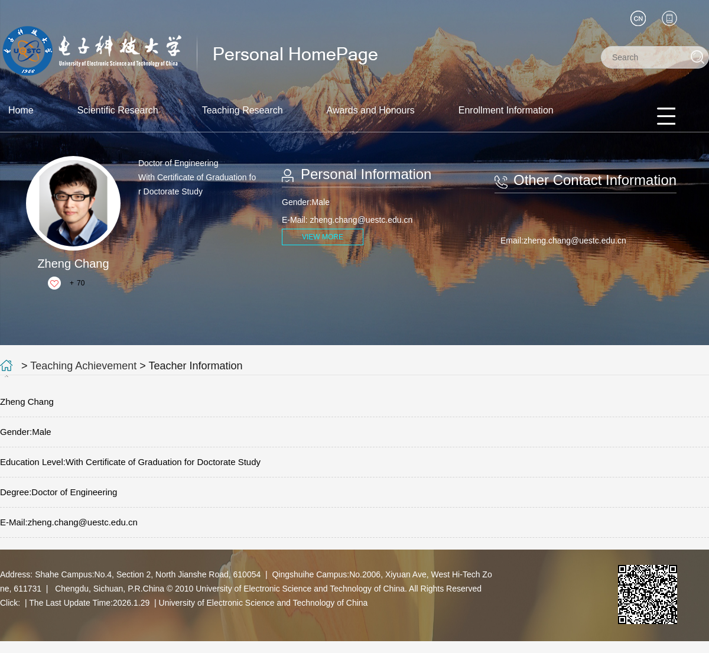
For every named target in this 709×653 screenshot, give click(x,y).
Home (21, 110)
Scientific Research (117, 110)
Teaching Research (242, 110)
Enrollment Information (506, 110)
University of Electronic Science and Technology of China (263, 602)
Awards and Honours (371, 110)
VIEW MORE (322, 237)
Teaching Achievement (83, 366)
